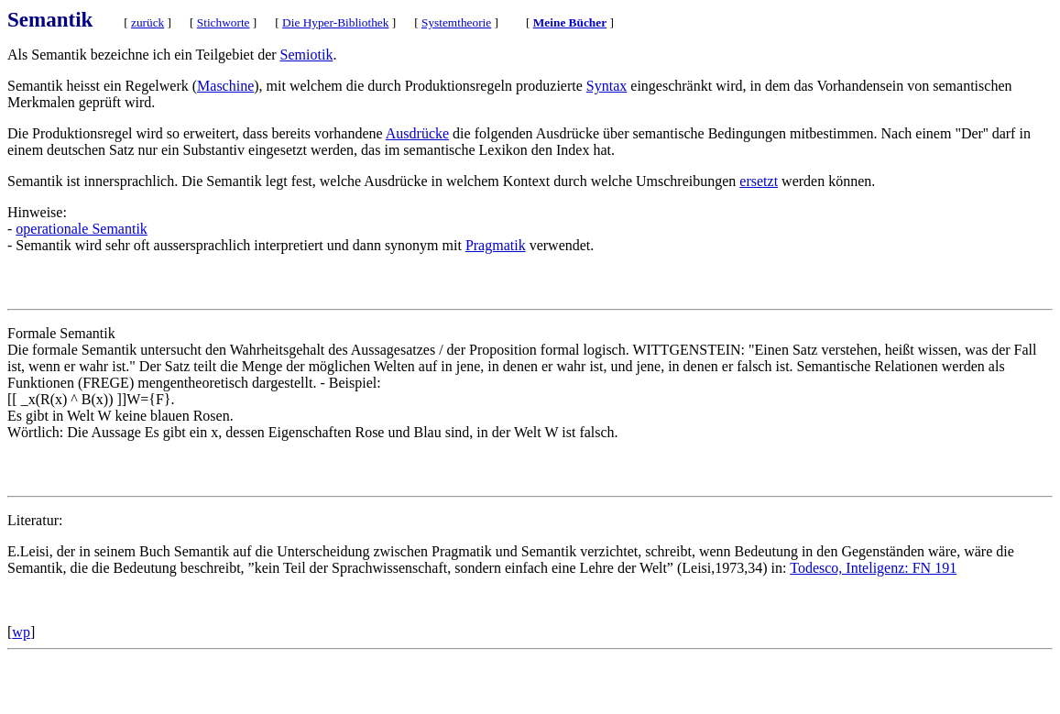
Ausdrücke (417, 133)
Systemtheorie (456, 22)
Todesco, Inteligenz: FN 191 (873, 568)
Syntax (606, 85)
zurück (147, 22)
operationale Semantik (82, 228)
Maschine (225, 85)
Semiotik (306, 54)
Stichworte (223, 22)
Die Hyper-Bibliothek (335, 22)
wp (21, 632)
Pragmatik (495, 245)
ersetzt (758, 181)
